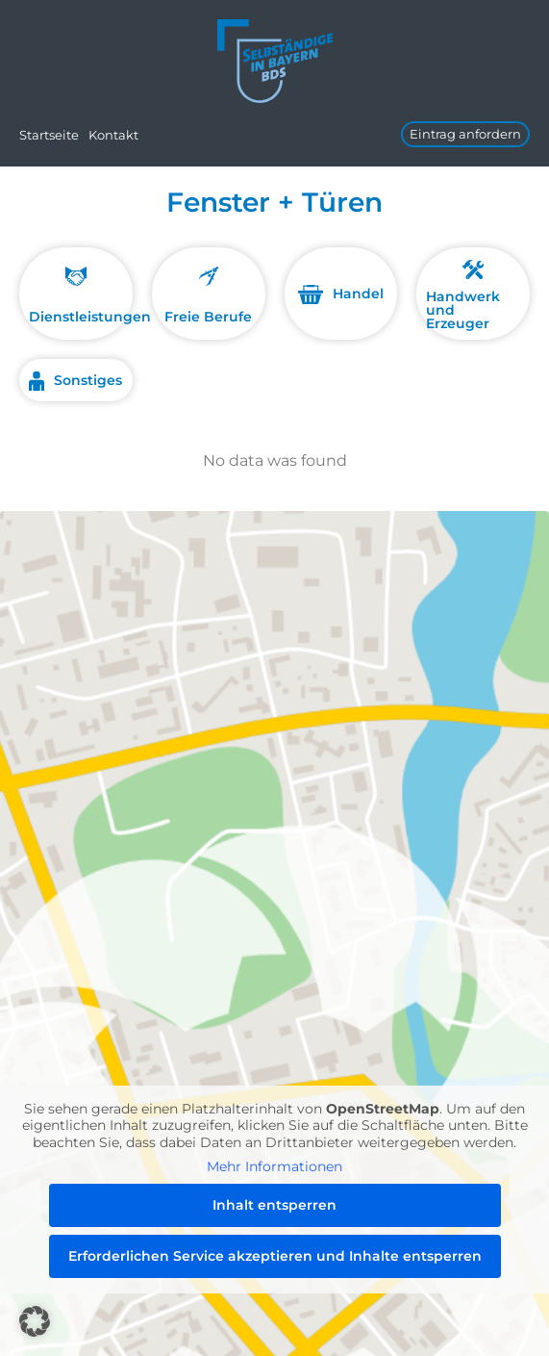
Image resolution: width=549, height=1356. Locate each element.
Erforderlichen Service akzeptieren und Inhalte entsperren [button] (275, 1255)
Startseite (49, 134)
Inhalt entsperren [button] (274, 1204)
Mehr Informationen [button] (274, 1167)
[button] (34, 1321)
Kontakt (113, 134)
